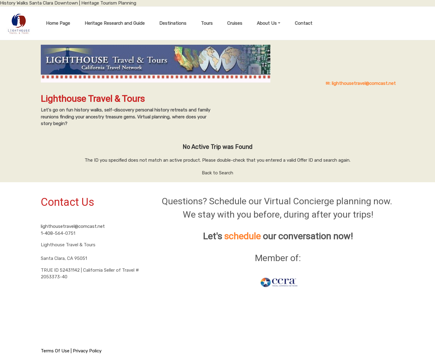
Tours (207, 23)
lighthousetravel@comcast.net (73, 226)
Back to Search (217, 173)
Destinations (172, 23)
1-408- (48, 233)
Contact (303, 23)
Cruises (234, 23)
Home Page (58, 23)
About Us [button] (267, 23)
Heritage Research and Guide (115, 23)
